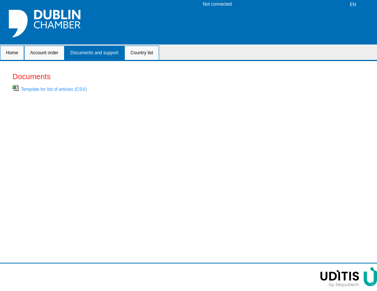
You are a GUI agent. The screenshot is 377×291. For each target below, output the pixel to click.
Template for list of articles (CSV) (54, 89)
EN (353, 4)
